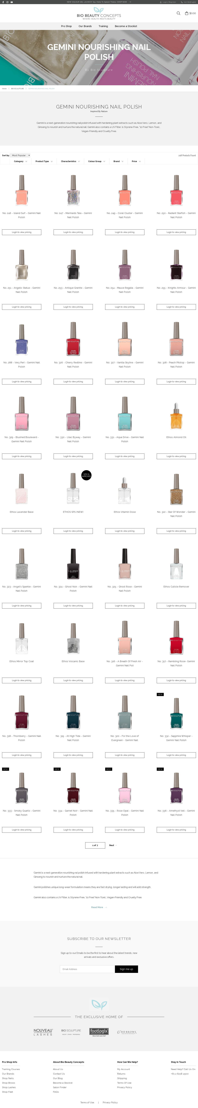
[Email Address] (87, 969)
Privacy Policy (124, 1087)
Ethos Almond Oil (176, 437)
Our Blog (58, 1078)
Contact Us (59, 1074)
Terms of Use (87, 1103)
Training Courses (11, 1069)
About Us (58, 1069)
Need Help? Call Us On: (183, 1069)
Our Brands (85, 26)
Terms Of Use (124, 1083)
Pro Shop (66, 26)
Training (103, 26)
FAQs (56, 1092)
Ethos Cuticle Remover (176, 586)
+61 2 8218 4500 (180, 1074)
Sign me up (126, 969)
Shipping (122, 1078)
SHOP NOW (124, 2)
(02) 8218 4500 (188, 2)
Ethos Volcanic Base (73, 661)
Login (164, 2)
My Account (123, 1069)
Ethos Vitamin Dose (125, 512)
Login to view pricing (21, 232)
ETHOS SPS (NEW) (73, 512)
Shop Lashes (9, 1087)
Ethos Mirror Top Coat (22, 661)
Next (113, 845)
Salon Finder (60, 1087)
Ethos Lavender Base (21, 512)
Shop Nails (8, 1078)
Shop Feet (7, 1092)
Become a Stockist (126, 26)
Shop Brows (8, 1083)
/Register (172, 2)
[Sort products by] (20, 155)
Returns (121, 1074)
